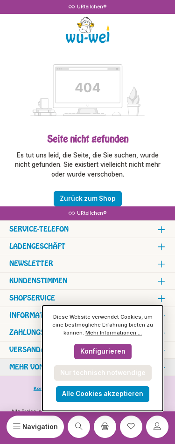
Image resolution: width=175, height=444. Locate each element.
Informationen (36, 315)
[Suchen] (79, 427)
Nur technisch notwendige (103, 372)
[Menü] (35, 427)
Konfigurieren (103, 351)
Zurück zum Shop (88, 198)
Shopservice (32, 298)
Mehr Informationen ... (113, 332)
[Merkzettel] (131, 427)
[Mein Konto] (157, 427)
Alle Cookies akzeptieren (102, 393)
